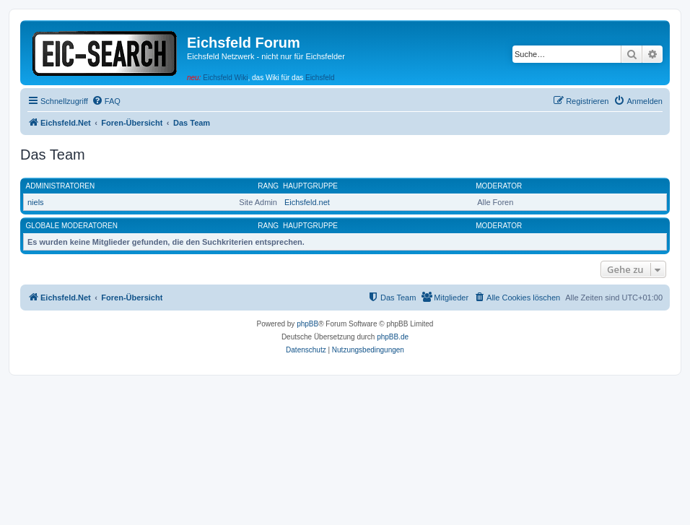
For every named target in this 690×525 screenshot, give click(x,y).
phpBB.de (393, 337)
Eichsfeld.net (307, 202)
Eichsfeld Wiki (225, 78)
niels (35, 202)
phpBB (307, 324)
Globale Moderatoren (72, 226)
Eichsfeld (320, 78)
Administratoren (60, 186)
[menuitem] (106, 101)
